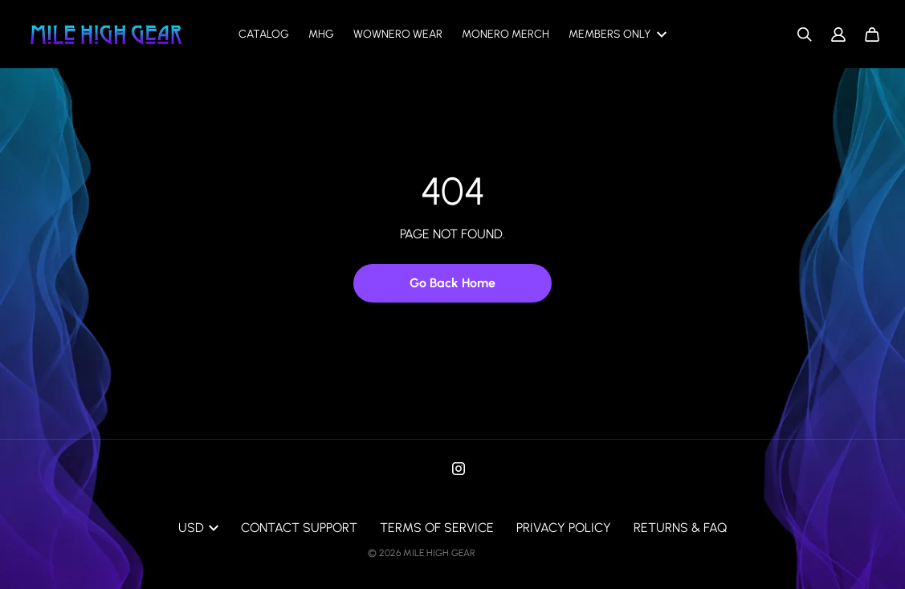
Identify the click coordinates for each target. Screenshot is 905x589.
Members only (618, 34)
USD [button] (198, 527)
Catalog (263, 34)
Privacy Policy (563, 527)
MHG (321, 34)
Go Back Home (452, 282)
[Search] (804, 34)
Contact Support (299, 527)
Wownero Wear (397, 34)
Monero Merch (505, 34)
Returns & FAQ (680, 527)
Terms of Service (437, 527)
